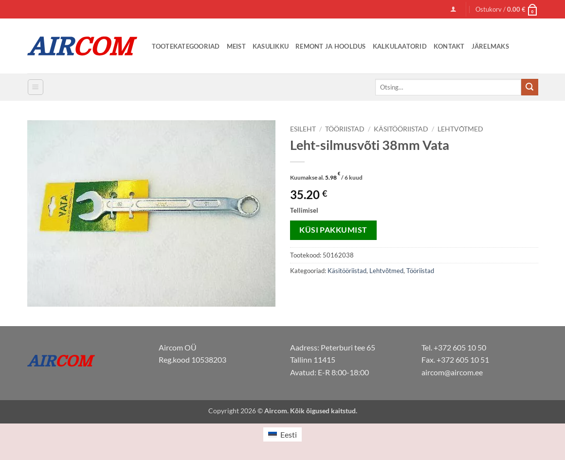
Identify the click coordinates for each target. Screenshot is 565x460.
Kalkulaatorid (400, 46)
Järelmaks (490, 46)
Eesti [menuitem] (288, 434)
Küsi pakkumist (333, 229)
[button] (453, 9)
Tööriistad (345, 129)
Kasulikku (271, 46)
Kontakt (449, 46)
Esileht (303, 129)
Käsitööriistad (401, 129)
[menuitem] (282, 434)
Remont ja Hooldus (330, 46)
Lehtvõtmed (460, 129)
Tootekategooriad (186, 46)
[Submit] (529, 87)
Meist (236, 46)
